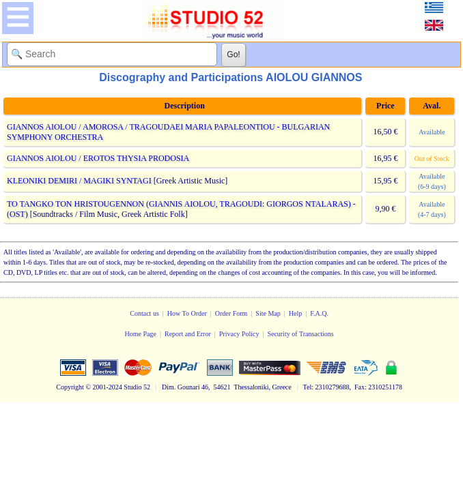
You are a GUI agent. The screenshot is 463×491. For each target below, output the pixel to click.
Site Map (267, 313)
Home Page (140, 334)
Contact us (144, 313)
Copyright (70, 387)
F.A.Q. (319, 313)
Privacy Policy (239, 334)
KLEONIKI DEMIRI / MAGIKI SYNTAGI (79, 180)
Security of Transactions (300, 334)
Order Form (231, 313)
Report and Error (188, 334)
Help (295, 313)
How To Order (187, 313)
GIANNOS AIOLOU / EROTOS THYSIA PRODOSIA (98, 158)
